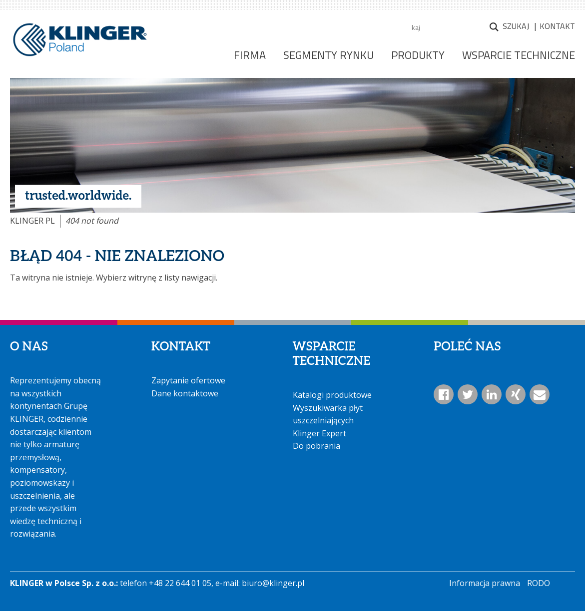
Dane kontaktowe (184, 393)
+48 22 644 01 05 (180, 583)
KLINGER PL (32, 220)
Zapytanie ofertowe (188, 380)
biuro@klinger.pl (273, 583)
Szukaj (516, 26)
